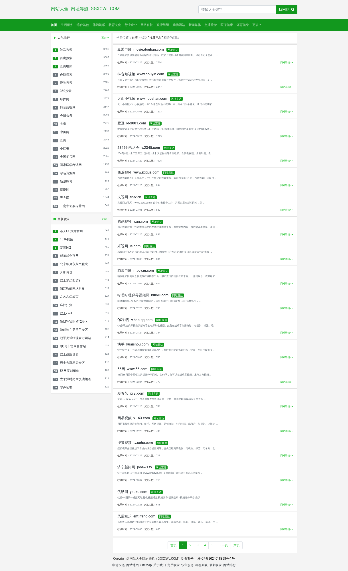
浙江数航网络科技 (72, 288)
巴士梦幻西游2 (70, 280)
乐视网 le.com (128, 246)
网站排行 (229, 565)
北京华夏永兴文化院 (74, 264)
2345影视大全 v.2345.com (138, 148)
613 (158, 504)
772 (158, 382)
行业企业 (131, 25)
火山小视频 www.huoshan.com (142, 98)
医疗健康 (226, 25)
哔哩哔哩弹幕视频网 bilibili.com (142, 295)
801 (158, 283)
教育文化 (115, 25)
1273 (159, 111)
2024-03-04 (136, 382)
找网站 (287, 9)
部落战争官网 (69, 256)
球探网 (64, 99)
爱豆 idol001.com (131, 123)
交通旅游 (210, 25)
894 (158, 185)
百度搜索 (66, 58)
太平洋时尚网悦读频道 (75, 379)
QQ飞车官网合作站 (73, 346)
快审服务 (187, 565)
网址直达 (173, 49)
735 (158, 431)
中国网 (64, 132)
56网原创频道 (69, 371)
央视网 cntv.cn (129, 197)
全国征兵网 (67, 156)
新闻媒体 (194, 25)
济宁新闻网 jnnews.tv (134, 467)
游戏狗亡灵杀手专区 (74, 329)
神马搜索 (66, 50)
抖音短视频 (67, 107)
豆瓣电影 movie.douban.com (140, 49)
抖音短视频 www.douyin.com (140, 74)
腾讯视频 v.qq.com (132, 221)
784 (158, 332)
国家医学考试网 (71, 165)
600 (158, 529)
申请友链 (118, 565)
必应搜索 (66, 74)
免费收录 (173, 565)
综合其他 (83, 25)
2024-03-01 (136, 209)
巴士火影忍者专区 (72, 362)
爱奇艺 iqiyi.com (130, 393)
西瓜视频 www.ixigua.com (138, 172)
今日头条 (66, 115)
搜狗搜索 (66, 82)
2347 (159, 87)
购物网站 (178, 25)
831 (158, 234)
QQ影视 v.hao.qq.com (134, 320)
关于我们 (159, 565)
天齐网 (64, 198)
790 (158, 308)
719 (158, 455)
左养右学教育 (69, 297)
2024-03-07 (136, 480)
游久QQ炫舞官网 (71, 231)
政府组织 (162, 25)
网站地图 (132, 565)
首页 (54, 25)
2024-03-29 (136, 136)
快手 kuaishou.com (133, 344)
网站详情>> (286, 62)
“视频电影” (155, 37)
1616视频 (66, 239)
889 (158, 209)
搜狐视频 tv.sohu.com (135, 443)
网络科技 (146, 25)
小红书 (64, 148)
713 (158, 480)
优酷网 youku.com (132, 492)
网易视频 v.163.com (133, 418)
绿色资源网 (67, 173)
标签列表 (201, 565)
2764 (159, 62)
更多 (255, 25)
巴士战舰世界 (69, 354)
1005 (159, 160)
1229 (159, 136)
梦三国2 (65, 247)
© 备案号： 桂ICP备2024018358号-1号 (208, 558)
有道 (63, 124)
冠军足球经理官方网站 (75, 338)
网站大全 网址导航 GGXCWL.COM (86, 8)
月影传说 (66, 272)
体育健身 (242, 25)
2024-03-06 (136, 259)
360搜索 (65, 91)
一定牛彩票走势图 (72, 206)
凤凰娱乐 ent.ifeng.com (136, 516)
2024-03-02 (136, 283)
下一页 (223, 545)
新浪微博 (66, 181)
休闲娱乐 (99, 25)
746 (158, 406)
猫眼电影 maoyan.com (135, 270)
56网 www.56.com (132, 369)
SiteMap (146, 565)
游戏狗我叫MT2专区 (74, 321)
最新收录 (215, 565)
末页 (236, 545)
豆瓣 (63, 140)
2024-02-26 (136, 62)
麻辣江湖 (66, 305)
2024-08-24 (136, 332)
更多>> (105, 37)
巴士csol (66, 313)
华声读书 (66, 387)
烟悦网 (64, 189)
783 (158, 357)
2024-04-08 (136, 111)
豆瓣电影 (66, 66)
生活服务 (67, 25)
